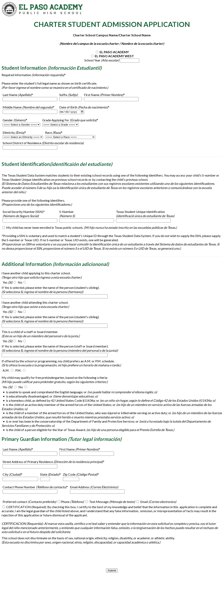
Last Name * (18, 95)
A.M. (6, 370)
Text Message (112, 502)
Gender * (15, 120)
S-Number (67, 214)
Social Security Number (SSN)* (24, 214)
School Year (102, 60)
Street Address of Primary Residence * (53, 462)
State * (50, 474)
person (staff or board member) (86, 346)
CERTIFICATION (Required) (26, 507)
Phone (72, 502)
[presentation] (111, 556)
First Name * (104, 95)
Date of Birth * (84, 107)
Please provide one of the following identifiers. (33, 200)
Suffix (68, 95)
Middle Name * (28, 107)
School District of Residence (43, 143)
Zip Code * (81, 474)
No (20, 282)
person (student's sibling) (81, 288)
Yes (7, 282)
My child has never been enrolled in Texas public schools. (91, 228)
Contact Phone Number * (35, 487)
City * (12, 474)
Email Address (94, 487)
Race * (54, 133)
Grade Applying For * (70, 120)
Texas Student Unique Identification (145, 214)
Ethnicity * (14, 133)
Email (158, 502)
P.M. (18, 370)
